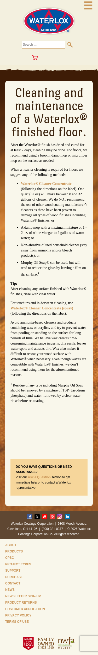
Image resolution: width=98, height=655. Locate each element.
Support (12, 570)
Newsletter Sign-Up (23, 596)
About (10, 545)
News (10, 590)
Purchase (14, 577)
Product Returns (21, 602)
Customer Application (25, 609)
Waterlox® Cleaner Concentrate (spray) (41, 308)
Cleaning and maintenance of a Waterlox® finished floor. (49, 112)
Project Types (18, 564)
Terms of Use (17, 622)
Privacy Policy (18, 615)
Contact (12, 583)
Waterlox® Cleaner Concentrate (46, 184)
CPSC (9, 558)
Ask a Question (39, 477)
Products (14, 551)
